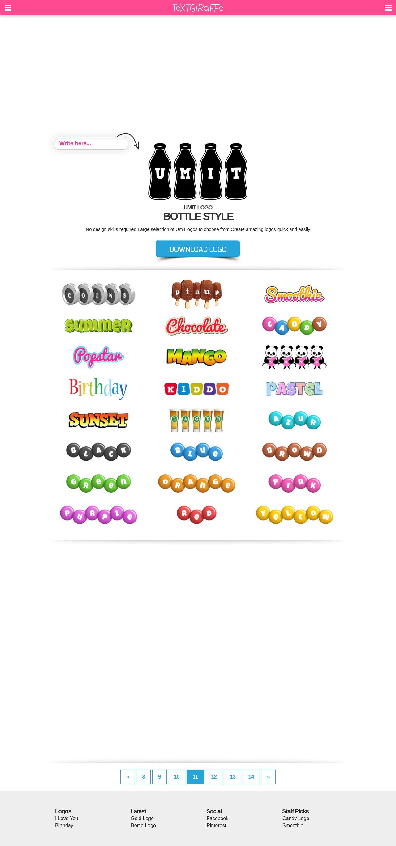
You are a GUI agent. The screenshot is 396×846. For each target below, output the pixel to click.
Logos (63, 811)
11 (195, 777)
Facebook (217, 818)
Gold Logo (142, 818)
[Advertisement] (198, 77)
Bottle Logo (143, 825)
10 (176, 777)
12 (214, 777)
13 (232, 777)
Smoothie (292, 825)
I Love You (66, 818)
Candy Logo (295, 818)
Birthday (64, 825)
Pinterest (216, 825)
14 (251, 777)
